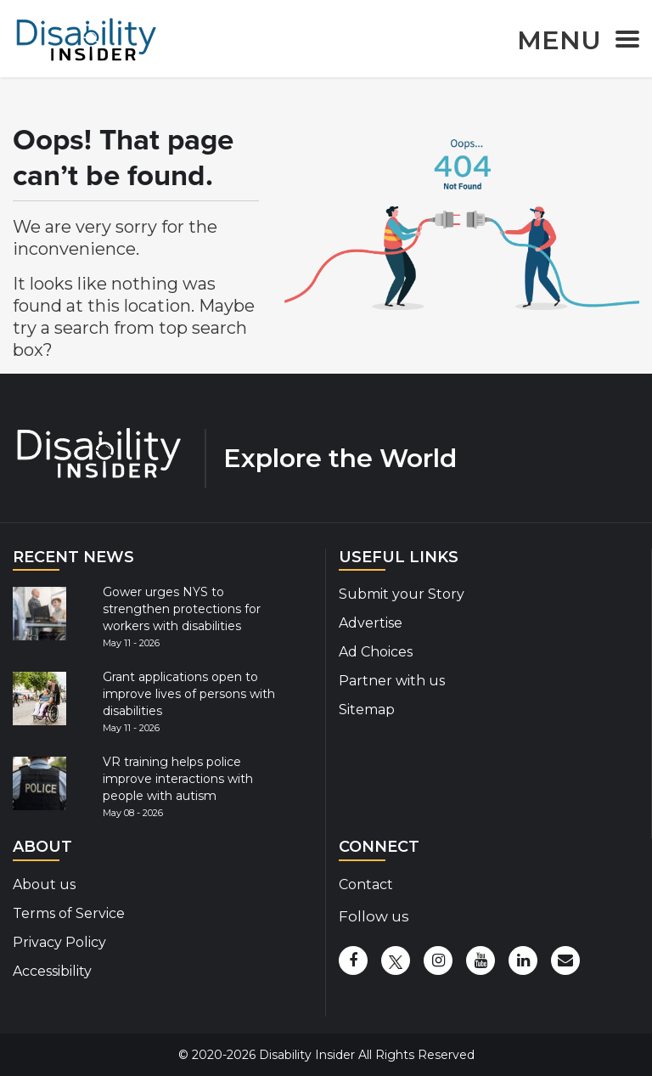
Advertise (370, 623)
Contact (366, 884)
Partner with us (392, 681)
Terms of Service (69, 913)
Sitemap (367, 709)
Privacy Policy (59, 942)
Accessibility (52, 971)
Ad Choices (376, 652)
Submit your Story (401, 594)
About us (44, 884)
